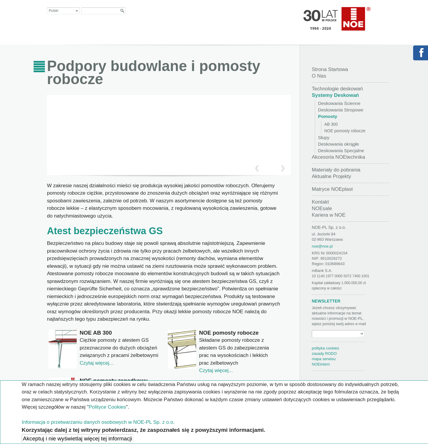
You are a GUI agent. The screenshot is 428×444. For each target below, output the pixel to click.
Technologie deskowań (337, 89)
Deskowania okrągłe (338, 144)
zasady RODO (324, 353)
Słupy (323, 137)
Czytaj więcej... (96, 363)
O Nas (319, 76)
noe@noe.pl (322, 246)
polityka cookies (325, 348)
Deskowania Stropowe (340, 109)
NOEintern (321, 364)
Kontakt (320, 202)
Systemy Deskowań (335, 95)
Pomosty (327, 116)
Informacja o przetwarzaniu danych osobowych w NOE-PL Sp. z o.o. (98, 422)
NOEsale (322, 208)
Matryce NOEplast (332, 189)
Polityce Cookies (107, 407)
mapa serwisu (324, 359)
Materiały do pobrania (336, 170)
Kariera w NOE (328, 215)
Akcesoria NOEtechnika (338, 157)
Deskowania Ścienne (339, 103)
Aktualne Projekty (331, 176)
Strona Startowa (330, 69)
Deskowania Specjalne (341, 150)
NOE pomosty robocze (344, 131)
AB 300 (331, 124)
